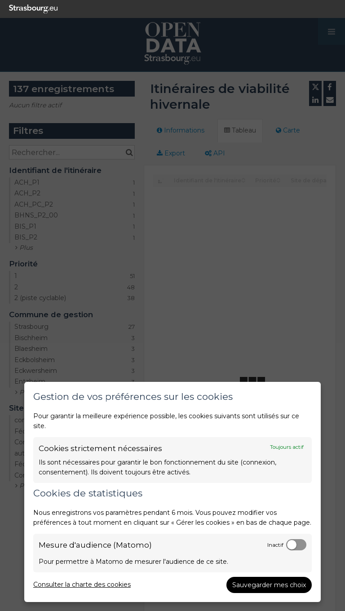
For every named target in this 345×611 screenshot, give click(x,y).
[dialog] (172, 492)
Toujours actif (287, 447)
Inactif (275, 545)
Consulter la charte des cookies (82, 584)
